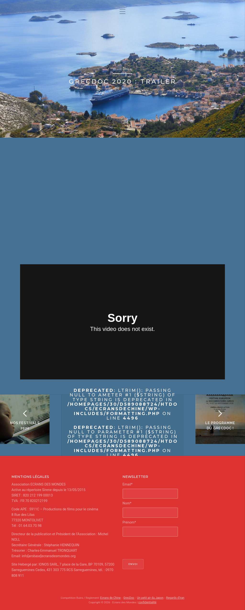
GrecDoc (129, 597)
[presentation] (158, 548)
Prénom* (129, 522)
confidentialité (147, 602)
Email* (127, 484)
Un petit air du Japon (150, 597)
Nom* (126, 503)
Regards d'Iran (174, 597)
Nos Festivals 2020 (31, 431)
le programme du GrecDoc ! (214, 431)
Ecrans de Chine (111, 597)
